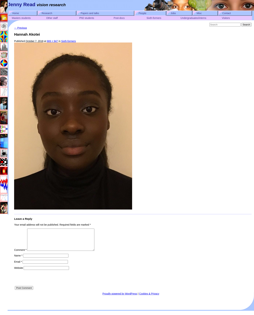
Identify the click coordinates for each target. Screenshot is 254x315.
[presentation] (41, 283)
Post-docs (119, 18)
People (142, 13)
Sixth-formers (154, 18)
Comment (20, 254)
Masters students (21, 18)
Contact (226, 13)
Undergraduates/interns (193, 18)
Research (47, 13)
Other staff (52, 18)
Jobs (173, 13)
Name (18, 259)
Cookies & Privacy (149, 297)
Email (18, 266)
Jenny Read (21, 4)
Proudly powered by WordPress (119, 297)
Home (15, 13)
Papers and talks (90, 13)
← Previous (20, 27)
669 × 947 (52, 41)
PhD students (86, 18)
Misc (199, 13)
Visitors (226, 18)
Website (18, 272)
